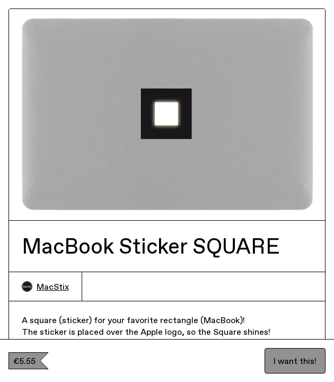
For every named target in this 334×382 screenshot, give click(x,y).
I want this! (295, 361)
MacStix (45, 286)
